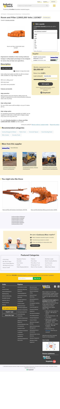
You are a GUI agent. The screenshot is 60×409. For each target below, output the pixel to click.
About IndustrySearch (6, 291)
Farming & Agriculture (22, 312)
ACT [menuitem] (35, 46)
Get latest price (46, 17)
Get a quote (45, 84)
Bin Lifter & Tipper (7, 261)
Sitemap (4, 304)
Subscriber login (9, 315)
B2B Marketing (5, 293)
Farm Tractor (20, 263)
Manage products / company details (40, 124)
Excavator (19, 261)
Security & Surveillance (35, 313)
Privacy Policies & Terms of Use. (29, 366)
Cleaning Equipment (22, 293)
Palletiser (33, 259)
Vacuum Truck (48, 265)
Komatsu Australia (9, 20)
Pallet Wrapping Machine (23, 267)
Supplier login (9, 312)
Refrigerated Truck (35, 265)
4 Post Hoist (6, 259)
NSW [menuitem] (35, 34)
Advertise (53, 1)
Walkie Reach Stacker (50, 267)
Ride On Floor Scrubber (36, 267)
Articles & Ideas (5, 289)
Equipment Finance (21, 259)
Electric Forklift (6, 267)
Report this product (54, 124)
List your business (9, 308)
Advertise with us (6, 300)
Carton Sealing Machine (8, 263)
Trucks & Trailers (33, 320)
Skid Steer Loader (49, 259)
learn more (35, 245)
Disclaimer (45, 90)
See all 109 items (14, 147)
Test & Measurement (34, 315)
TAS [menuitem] (35, 48)
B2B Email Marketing (6, 296)
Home (3, 287)
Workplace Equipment (34, 338)
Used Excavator (48, 263)
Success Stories (5, 302)
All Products (3, 14)
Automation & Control (22, 287)
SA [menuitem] (35, 40)
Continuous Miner (26, 14)
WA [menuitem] (35, 42)
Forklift (18, 265)
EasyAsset (48, 330)
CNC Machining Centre (8, 265)
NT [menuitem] (35, 44)
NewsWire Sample (6, 298)
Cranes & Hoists (21, 303)
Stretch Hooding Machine (51, 261)
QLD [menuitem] (35, 38)
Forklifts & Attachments (23, 318)
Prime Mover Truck (35, 263)
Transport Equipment (34, 317)
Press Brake (34, 261)
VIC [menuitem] (35, 36)
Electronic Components (22, 309)
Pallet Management (34, 307)
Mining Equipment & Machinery (14, 14)
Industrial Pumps (21, 328)
